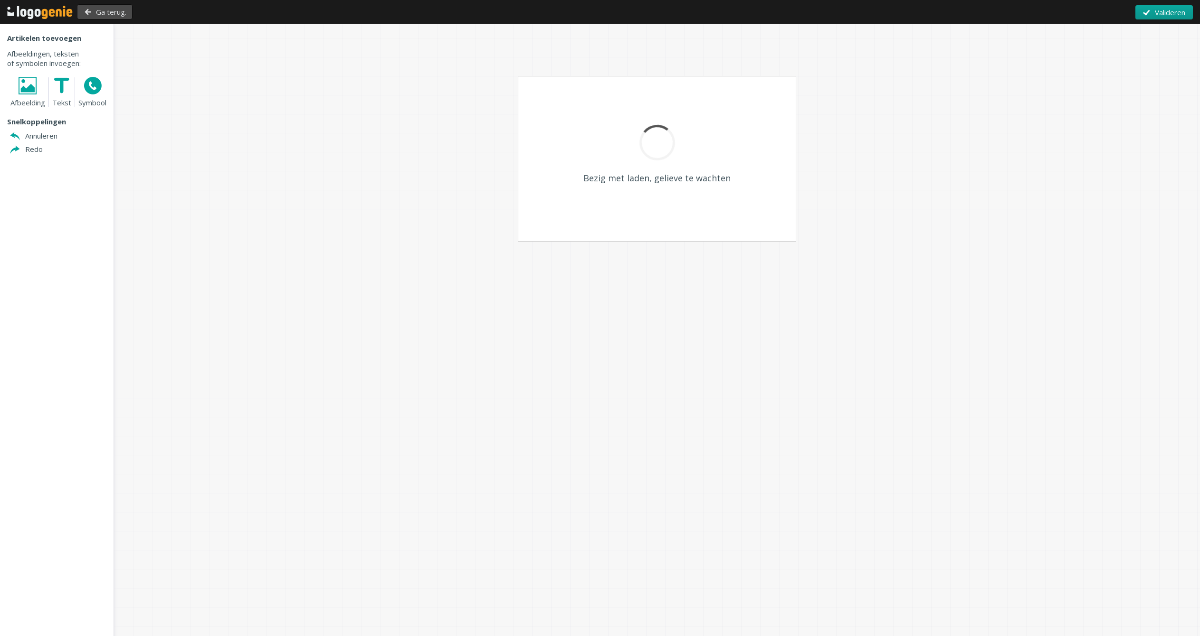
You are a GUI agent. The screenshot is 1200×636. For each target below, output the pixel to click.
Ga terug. (115, 12)
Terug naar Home (40, 12)
